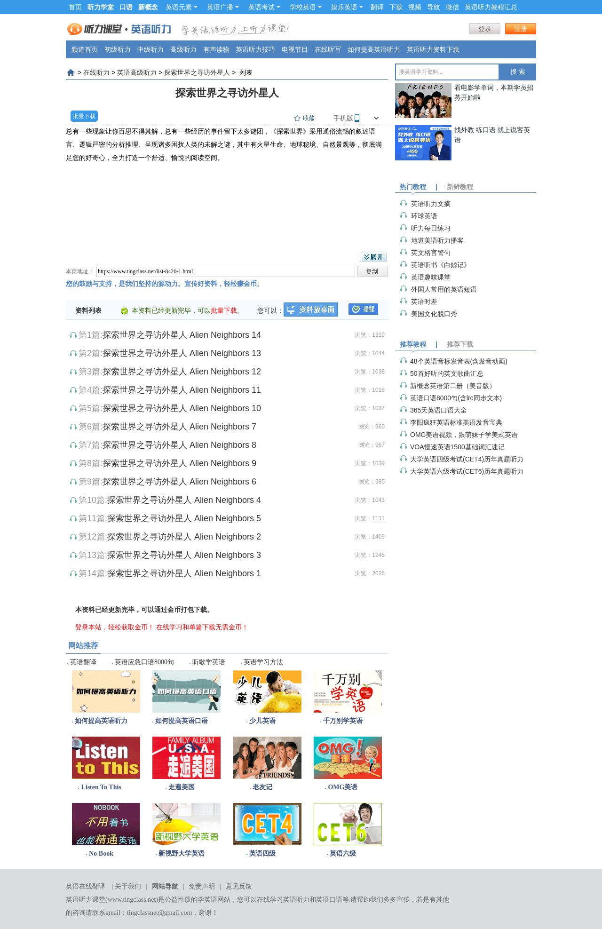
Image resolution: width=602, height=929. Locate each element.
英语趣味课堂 (431, 277)
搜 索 (517, 71)
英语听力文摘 (431, 203)
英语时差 (424, 301)
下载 (396, 7)
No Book (101, 853)
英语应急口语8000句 (144, 662)
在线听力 (96, 72)
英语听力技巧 (255, 49)
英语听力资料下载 (433, 49)
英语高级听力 (137, 72)
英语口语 (329, 899)
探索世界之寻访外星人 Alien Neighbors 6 (179, 481)
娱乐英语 (347, 7)
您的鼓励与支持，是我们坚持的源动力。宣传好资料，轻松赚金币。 (164, 283)
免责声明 (202, 886)
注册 (520, 28)
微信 (452, 7)
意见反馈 (239, 886)
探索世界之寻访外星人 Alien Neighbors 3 (184, 555)
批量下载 (84, 116)
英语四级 (262, 853)
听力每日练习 (431, 228)
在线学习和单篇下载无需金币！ (202, 627)
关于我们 (128, 886)
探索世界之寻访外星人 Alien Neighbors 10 (182, 408)
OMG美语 (342, 787)
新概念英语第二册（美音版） (453, 385)
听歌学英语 (208, 662)
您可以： (270, 310)
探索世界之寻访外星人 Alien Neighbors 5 (184, 518)
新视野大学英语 (181, 853)
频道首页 (84, 49)
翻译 (377, 7)
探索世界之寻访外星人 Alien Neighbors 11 (182, 390)
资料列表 (88, 310)
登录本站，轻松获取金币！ (114, 627)
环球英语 (424, 216)
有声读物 (216, 49)
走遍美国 (181, 787)
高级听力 (183, 49)
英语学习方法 (263, 662)
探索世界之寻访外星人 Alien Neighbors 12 (182, 371)
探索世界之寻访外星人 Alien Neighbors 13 (182, 353)
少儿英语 (262, 720)
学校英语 (306, 7)
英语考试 (264, 7)
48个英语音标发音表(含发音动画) (458, 361)
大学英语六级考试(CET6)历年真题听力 (466, 471)
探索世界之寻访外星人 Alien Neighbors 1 (184, 573)
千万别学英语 (343, 720)
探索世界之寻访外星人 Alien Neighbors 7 (179, 426)
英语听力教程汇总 (491, 7)
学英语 (207, 899)
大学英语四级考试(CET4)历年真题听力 (466, 459)
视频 (414, 7)
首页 (75, 7)
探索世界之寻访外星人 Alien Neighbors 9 (179, 463)
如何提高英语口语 (181, 720)
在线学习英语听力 (283, 899)
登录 (484, 28)
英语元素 (182, 7)
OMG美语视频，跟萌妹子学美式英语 (464, 434)
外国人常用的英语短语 (444, 289)
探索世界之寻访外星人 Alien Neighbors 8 (179, 445)
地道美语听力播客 (437, 240)
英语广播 (223, 7)
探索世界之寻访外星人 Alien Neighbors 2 (184, 536)
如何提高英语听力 (374, 49)
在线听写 (328, 49)
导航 (433, 7)
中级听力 (150, 49)
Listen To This (101, 787)
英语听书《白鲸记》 (440, 265)
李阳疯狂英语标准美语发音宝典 (456, 422)
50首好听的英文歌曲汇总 (446, 373)
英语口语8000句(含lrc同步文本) (456, 398)
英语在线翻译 (85, 886)
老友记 (262, 787)
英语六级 (343, 853)
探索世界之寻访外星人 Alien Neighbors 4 (184, 500)
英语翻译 (83, 662)
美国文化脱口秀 (434, 314)
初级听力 (117, 49)
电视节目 (295, 49)
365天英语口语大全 (438, 410)
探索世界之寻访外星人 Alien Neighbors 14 (182, 335)
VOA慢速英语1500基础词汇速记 (457, 447)
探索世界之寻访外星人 (197, 72)
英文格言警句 (431, 252)
